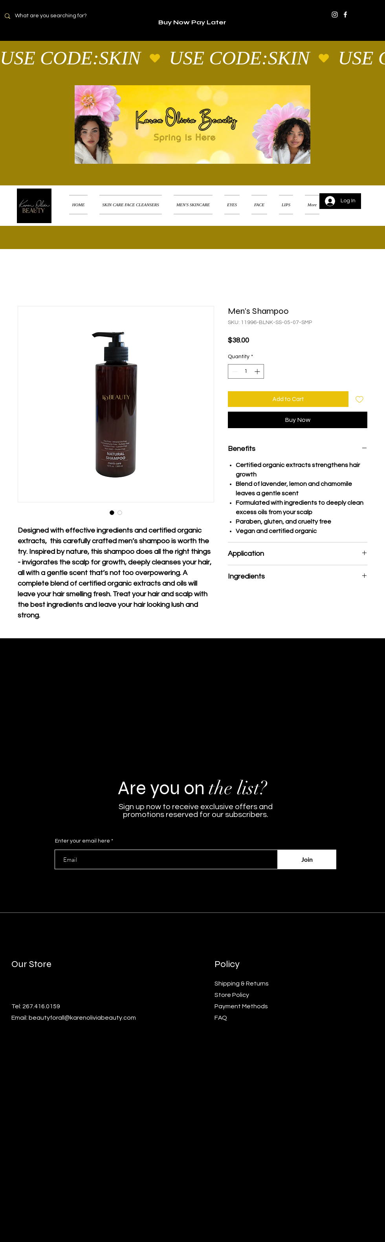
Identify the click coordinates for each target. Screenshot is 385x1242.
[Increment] (258, 371)
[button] (367, 194)
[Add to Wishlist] (359, 399)
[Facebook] (345, 14)
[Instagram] (335, 14)
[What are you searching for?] (55, 16)
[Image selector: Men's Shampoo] (112, 513)
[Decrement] (234, 371)
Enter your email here (82, 841)
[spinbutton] (246, 371)
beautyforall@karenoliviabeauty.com (82, 1018)
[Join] (306, 859)
